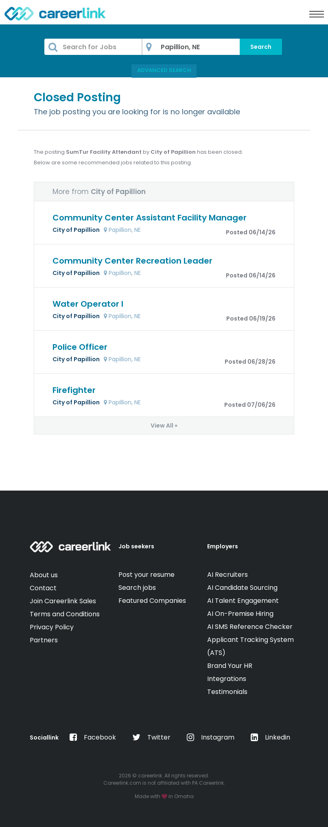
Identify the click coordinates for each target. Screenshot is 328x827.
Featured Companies (152, 600)
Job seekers (136, 546)
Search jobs (137, 587)
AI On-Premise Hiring (240, 613)
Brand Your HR (229, 665)
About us (44, 575)
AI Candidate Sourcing (242, 587)
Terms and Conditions (65, 614)
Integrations (226, 678)
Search (260, 47)
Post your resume (146, 574)
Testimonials (227, 691)
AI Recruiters (227, 574)
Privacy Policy (52, 627)
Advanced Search (164, 70)
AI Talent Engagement (243, 600)
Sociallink (44, 737)
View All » (164, 425)
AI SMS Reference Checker (250, 626)
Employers (222, 546)
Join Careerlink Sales (63, 601)
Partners (44, 640)
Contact (43, 588)
